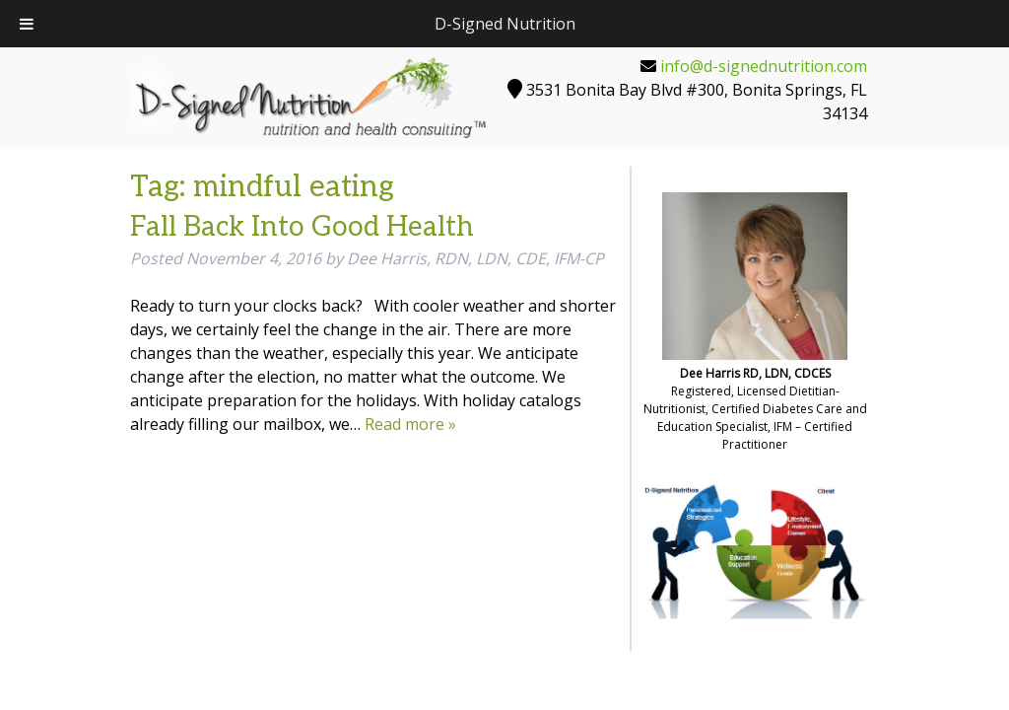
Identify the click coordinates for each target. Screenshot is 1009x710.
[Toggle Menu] (26, 23)
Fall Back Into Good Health (302, 227)
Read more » (410, 424)
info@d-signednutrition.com (763, 66)
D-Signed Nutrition (505, 24)
